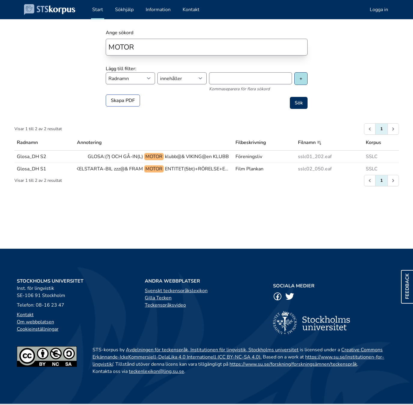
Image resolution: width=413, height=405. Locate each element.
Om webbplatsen (35, 322)
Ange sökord (119, 32)
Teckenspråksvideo (165, 305)
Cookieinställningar (38, 329)
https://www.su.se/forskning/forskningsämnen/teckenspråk (293, 364)
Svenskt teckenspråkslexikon (176, 290)
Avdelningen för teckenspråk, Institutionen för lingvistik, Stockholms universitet (212, 349)
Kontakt (25, 314)
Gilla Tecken (158, 298)
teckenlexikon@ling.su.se (156, 371)
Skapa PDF (123, 100)
